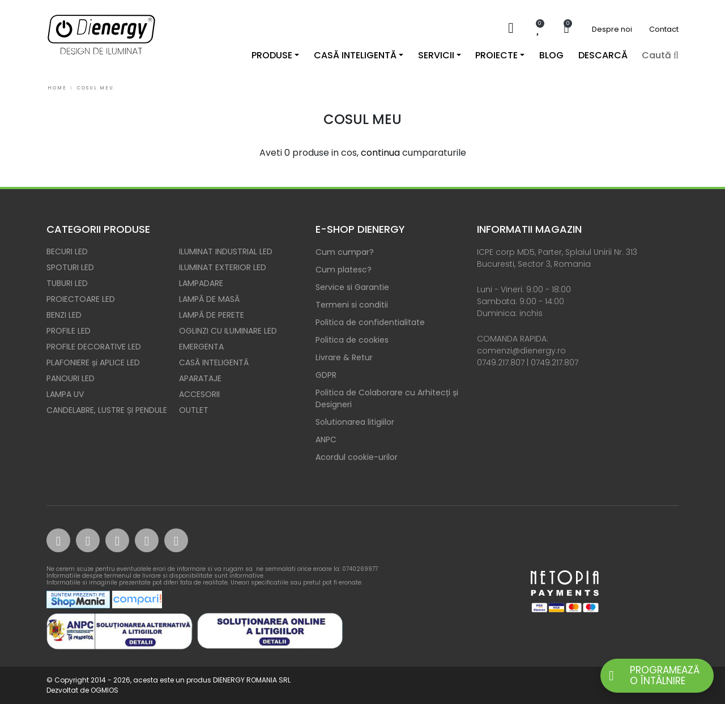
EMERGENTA (201, 347)
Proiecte (496, 55)
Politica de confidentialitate (370, 322)
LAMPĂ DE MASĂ (209, 299)
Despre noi (612, 29)
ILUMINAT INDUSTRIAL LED (225, 251)
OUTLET (193, 410)
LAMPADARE (201, 283)
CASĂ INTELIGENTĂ (214, 362)
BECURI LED (67, 251)
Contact (664, 29)
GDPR (325, 375)
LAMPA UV (65, 394)
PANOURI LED (70, 378)
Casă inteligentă (355, 55)
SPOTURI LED (70, 267)
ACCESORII (199, 394)
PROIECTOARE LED (80, 299)
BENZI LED (64, 315)
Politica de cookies (352, 339)
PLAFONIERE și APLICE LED (93, 362)
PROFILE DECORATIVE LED (93, 347)
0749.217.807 (500, 362)
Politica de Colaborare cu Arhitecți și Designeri (386, 398)
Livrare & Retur (344, 357)
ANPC (325, 439)
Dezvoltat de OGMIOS (82, 690)
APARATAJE (200, 378)
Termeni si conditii (351, 304)
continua (380, 152)
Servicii (436, 55)
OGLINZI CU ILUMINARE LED (228, 331)
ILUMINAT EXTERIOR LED (222, 267)
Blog (551, 55)
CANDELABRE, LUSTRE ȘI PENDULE (106, 410)
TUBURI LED (67, 283)
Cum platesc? (343, 269)
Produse (271, 55)
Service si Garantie (352, 287)
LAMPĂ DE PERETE (211, 315)
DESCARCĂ (603, 55)
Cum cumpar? (344, 252)
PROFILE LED (68, 331)
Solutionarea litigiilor (354, 422)
